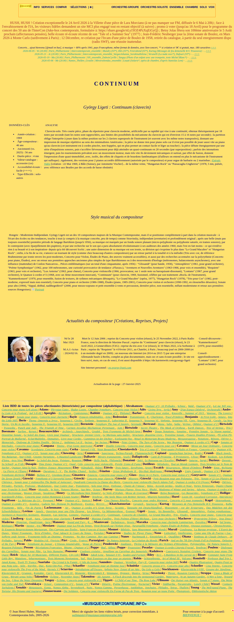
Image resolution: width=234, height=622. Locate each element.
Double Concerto (116, 445)
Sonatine (182, 431)
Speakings (49, 493)
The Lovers (225, 413)
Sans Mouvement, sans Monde (149, 529)
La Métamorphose (113, 511)
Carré (50, 573)
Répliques (7, 525)
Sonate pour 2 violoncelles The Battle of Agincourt (43, 482)
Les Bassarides (190, 493)
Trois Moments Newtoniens (63, 558)
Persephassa (121, 587)
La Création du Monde (145, 540)
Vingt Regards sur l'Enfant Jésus (112, 525)
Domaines (53, 438)
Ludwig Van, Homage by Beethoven (63, 503)
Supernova (108, 453)
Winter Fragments (22, 533)
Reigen (33, 431)
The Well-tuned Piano (214, 587)
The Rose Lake (147, 580)
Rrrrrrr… (102, 503)
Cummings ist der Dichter (98, 438)
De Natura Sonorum (118, 540)
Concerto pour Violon (125, 409)
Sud (83, 558)
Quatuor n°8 (224, 449)
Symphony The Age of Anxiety (113, 424)
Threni (172, 573)
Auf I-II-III (35, 413)
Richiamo (227, 467)
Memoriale (8, 442)
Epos (217, 467)
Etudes (184, 514)
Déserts (106, 584)
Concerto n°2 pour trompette (187, 500)
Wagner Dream (32, 493)
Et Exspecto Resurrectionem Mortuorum (25, 529)
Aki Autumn (104, 576)
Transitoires (83, 485)
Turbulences (118, 522)
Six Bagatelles (166, 511)
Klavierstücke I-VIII (192, 569)
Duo (41, 565)
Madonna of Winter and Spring (177, 489)
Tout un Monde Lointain (184, 464)
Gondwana (186, 529)
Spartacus (152, 503)
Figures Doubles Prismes (201, 434)
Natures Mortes (70, 489)
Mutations (21, 558)
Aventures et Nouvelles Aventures (21, 514)
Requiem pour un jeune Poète (158, 591)
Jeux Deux (225, 518)
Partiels (18, 485)
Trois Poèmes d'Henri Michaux (132, 518)
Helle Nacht (101, 460)
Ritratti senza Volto (21, 576)
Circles (78, 420)
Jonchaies (151, 587)
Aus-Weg (86, 489)
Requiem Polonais (12, 547)
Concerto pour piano (27, 445)
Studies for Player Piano (138, 533)
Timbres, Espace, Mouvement (55, 467)
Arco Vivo (17, 460)
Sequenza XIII (71, 424)
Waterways (172, 576)
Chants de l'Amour (134, 485)
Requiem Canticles (188, 573)
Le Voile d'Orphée (113, 493)
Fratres (83, 540)
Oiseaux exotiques (201, 525)
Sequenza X (38, 424)
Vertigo (187, 424)
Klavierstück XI (11, 573)
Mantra (136, 573)
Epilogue (116, 485)
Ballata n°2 (43, 475)
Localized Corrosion (206, 496)
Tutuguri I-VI (113, 554)
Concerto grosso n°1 (154, 565)
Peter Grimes (130, 442)
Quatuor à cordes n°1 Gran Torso (92, 507)
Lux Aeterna (60, 514)
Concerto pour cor (164, 445)
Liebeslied (170, 533)
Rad (103, 547)
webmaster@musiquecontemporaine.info (97, 615)
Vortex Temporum (204, 485)
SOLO (203, 7)
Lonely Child (201, 584)
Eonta (48, 587)
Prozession (134, 547)
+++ (213, 47)
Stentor (30, 525)
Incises (89, 442)
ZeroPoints (137, 467)
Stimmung (112, 573)
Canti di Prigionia (161, 456)
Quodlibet (174, 536)
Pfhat (67, 565)
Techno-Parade (125, 453)
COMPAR (61, 7)
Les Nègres (94, 511)
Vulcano (187, 558)
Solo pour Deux (100, 485)
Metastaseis (36, 587)
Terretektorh (78, 587)
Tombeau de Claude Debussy (211, 536)
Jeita (108, 416)
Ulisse (195, 456)
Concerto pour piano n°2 (113, 475)
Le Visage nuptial (221, 431)
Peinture (65, 460)
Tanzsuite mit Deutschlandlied (145, 507)
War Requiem (175, 442)
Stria (80, 453)
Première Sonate (199, 431)
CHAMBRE (191, 7)
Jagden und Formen (134, 554)
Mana (161, 424)
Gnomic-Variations (44, 456)
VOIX (211, 7)
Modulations (44, 485)
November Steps (70, 576)
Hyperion (22, 522)
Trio (229, 427)
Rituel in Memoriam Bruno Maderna (155, 438)
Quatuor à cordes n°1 (15, 503)
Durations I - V (52, 471)
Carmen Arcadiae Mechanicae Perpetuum (90, 427)
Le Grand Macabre (160, 514)
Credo (73, 540)
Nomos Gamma (104, 587)
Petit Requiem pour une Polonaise (173, 478)
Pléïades (163, 587)
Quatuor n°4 (203, 406)
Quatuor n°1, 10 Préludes (160, 406)
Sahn (169, 424)
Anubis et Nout (183, 485)
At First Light (208, 416)
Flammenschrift (144, 453)
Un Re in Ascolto (20, 424)
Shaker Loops (79, 409)
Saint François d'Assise (93, 529)
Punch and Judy (27, 427)
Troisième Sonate (175, 434)
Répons (215, 438)
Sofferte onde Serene (14, 536)
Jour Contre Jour (64, 485)
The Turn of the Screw (152, 442)
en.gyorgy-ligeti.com (119, 367)
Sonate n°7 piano (210, 580)
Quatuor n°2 (110, 413)
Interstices (225, 496)
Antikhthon (136, 587)
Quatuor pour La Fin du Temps (74, 525)
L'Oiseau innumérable (68, 543)
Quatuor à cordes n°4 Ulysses (192, 482)
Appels (40, 511)
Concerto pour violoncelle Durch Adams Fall (148, 482)
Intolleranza (185, 533)
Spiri (140, 460)
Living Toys (155, 409)
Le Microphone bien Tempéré (84, 493)
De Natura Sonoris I (219, 543)
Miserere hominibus (158, 496)
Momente (80, 573)
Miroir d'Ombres (192, 467)
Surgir (204, 460)
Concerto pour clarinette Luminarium (172, 522)
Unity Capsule (193, 471)
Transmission (137, 416)
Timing (61, 445)
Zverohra (200, 522)
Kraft (29, 518)
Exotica (89, 503)
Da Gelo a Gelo (151, 569)
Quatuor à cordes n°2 (93, 514)
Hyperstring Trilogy (205, 518)
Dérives (227, 482)
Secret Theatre (149, 427)
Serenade (136, 424)
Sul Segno (226, 522)
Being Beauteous (170, 493)
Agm (120, 427)
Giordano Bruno (61, 475)
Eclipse (54, 576)
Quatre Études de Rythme (174, 525)
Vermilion (131, 562)
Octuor (97, 489)
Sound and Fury (76, 522)
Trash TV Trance (27, 562)
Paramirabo (185, 584)
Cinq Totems (213, 565)
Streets (131, 522)
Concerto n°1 (207, 449)
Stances (86, 500)
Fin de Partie (34, 507)
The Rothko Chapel (75, 471)
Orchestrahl (214, 409)
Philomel (125, 413)
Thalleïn (184, 587)
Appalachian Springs (181, 453)
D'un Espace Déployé (192, 409)
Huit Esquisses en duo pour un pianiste (109, 558)
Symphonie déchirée (13, 475)
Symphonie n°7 (210, 493)
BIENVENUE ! (192, 615)
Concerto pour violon (157, 413)
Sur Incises (101, 442)
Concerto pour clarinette (54, 416)
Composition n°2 (64, 584)
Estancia (92, 475)
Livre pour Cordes (71, 438)
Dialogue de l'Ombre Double (33, 442)
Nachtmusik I (140, 536)
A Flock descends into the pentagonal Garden (138, 576)
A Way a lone (214, 576)
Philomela (115, 460)
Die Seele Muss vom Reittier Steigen (125, 496)
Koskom (213, 456)
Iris (39, 525)
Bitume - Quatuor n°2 (76, 547)
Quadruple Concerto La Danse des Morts (97, 482)
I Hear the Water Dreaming (27, 580)
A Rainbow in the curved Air (180, 554)
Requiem (77, 460)
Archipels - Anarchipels (76, 431)
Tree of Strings (215, 427)
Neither (93, 471)
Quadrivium (36, 522)
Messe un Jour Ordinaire (205, 445)
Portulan (99, 533)
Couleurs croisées (90, 551)
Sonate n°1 (215, 475)
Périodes (7, 485)
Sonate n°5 (82, 584)
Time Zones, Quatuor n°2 (53, 464)
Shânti (99, 467)
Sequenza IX (204, 420)
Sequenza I (66, 420)
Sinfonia (166, 420)
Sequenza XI (54, 424)
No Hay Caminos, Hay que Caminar (98, 536)
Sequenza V (136, 420)
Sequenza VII (180, 420)
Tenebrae (97, 496)
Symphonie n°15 (11, 453)
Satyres (18, 540)
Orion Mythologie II (125, 471)
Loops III (187, 496)
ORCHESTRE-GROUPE (125, 7)
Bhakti (153, 489)
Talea (150, 485)
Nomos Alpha (61, 587)
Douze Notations (165, 431)
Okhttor (197, 424)
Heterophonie (223, 500)
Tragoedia (10, 427)
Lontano (74, 514)
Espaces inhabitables (91, 416)
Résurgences (173, 467)
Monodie (43, 489)
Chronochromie (222, 525)
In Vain (55, 489)
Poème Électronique (125, 584)
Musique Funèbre (102, 518)
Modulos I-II (41, 540)
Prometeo (69, 536)
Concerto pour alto (178, 565)
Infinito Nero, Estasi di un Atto (122, 569)
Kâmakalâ (87, 467)
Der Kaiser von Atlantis (184, 580)
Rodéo (199, 453)
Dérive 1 (226, 438)
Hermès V (53, 569)
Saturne (193, 460)
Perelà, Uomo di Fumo (128, 464)
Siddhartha (169, 584)
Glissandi (183, 511)
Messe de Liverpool (136, 493)
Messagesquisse (187, 438)
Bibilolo (126, 529)
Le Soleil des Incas (48, 460)
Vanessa (211, 413)
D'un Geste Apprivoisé (80, 445)
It (148, 416)
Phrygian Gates (60, 409)
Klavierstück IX (64, 573)
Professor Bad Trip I (220, 558)
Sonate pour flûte (31, 551)
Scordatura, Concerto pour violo (49, 449)
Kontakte (39, 573)
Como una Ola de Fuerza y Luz (212, 533)
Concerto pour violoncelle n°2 (84, 580)
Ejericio (55, 540)
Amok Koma (9, 562)
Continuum (114, 514)
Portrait (39, 289)
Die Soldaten (71, 591)
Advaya (201, 489)
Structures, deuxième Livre (147, 434)
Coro (192, 420)
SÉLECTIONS (77, 7)
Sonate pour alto (50, 453)
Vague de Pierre (92, 543)
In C (159, 554)
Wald (191, 406)
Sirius (146, 573)
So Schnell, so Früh (13, 464)
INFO (37, 7)
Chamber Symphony (100, 409)
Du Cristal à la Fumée (65, 562)
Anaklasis (126, 543)
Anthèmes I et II (73, 442)
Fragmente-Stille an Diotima (45, 536)
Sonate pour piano (27, 416)
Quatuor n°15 (30, 453)
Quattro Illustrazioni (201, 562)
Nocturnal (144, 584)
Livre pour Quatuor (58, 434)
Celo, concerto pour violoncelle (96, 464)
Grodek (96, 431)
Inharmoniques (37, 558)
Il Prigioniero (182, 456)
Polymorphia (198, 543)
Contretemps (81, 413)
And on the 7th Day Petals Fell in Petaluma (196, 540)
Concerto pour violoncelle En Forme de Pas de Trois (110, 591)
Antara (222, 416)
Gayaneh (138, 503)
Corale (217, 420)
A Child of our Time (126, 580)
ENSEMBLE (177, 7)
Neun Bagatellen (107, 449)
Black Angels (224, 453)
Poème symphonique (219, 511)
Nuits (89, 587)
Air (67, 507)
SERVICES (47, 7)
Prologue (30, 485)
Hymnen (125, 573)
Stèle (20, 507)
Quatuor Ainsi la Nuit (24, 467)
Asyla (166, 409)
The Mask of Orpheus (173, 427)
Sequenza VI (151, 420)
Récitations (65, 413)
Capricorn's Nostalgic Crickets (184, 551)
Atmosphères (198, 511)
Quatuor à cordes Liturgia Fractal (174, 547)
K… (90, 522)
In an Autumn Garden (192, 576)
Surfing (22, 431)
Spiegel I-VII (88, 449)
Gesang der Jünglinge (219, 569)
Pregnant (48, 500)
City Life (74, 554)
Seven (148, 467)
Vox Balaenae (10, 456)
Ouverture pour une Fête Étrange (65, 511)
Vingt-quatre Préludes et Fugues (179, 449)
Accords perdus (164, 485)
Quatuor (119, 562)
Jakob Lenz (97, 554)
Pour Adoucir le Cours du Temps (72, 533)
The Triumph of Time (52, 427)
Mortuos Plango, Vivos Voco (131, 489)
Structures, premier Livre (86, 434)
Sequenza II (103, 420)
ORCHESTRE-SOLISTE (154, 7)
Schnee (181, 406)
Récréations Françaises (49, 547)
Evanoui (131, 511)
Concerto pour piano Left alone (20, 409)
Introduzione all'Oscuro (89, 569)
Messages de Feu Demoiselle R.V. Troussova (198, 503)
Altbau (112, 547)
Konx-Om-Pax (54, 565)
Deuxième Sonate (12, 434)
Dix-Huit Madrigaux (151, 471)
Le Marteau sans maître (117, 434)
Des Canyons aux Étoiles (63, 529)
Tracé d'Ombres (174, 416)
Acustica (34, 503)
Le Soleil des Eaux (35, 434)
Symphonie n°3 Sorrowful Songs (54, 478)
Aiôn (23, 565)
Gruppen (27, 573)
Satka (177, 424)
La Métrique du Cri (29, 500)
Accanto (120, 507)
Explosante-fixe (124, 438)
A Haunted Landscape (69, 456)
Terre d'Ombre (43, 533)
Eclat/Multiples (37, 438)
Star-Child (25, 456)
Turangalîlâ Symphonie (145, 525)
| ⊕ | (90, 7)
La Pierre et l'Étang (15, 471)
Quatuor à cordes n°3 (197, 442)
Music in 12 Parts (149, 475)
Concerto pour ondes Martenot (150, 500)
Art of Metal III (171, 558)
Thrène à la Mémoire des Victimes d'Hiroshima (161, 543)
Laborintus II (119, 420)
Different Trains (58, 554)
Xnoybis (32, 565)
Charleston (157, 416)
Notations (203, 438)
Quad (72, 464)
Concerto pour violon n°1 (175, 475)
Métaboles (163, 464)
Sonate (152, 511)
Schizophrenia (152, 558)
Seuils (127, 456)
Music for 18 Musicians (34, 554)
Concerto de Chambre (135, 514)
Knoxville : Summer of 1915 (188, 413)
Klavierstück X (96, 573)
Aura (37, 518)
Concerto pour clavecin (100, 478)
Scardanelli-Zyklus (12, 496)
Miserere (134, 478)
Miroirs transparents (110, 456)
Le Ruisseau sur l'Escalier (160, 460)
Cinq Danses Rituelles (117, 500)
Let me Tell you (222, 406)
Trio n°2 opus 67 (149, 449)
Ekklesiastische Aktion (204, 591)
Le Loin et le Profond (14, 413)
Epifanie (90, 420)
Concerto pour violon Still (163, 562)
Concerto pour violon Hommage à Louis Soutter (52, 496)
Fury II (142, 562)
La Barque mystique (205, 529)
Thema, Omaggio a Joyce (43, 420)
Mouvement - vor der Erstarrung (184, 507)
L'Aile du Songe (89, 562)
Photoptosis (183, 591)
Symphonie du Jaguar (40, 543)
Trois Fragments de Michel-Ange (122, 431)
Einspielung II (158, 536)
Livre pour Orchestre (164, 518)
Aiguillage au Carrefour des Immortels (125, 551)
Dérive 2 (57, 442)
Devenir (226, 460)
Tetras (174, 587)
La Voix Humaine (53, 551)
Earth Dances (196, 427)
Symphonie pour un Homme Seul (106, 565)
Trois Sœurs (122, 467)
